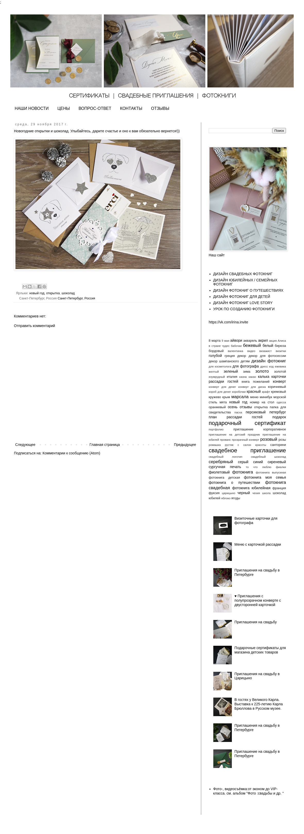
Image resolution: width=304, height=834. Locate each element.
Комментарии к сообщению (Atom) (71, 453)
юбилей (214, 498)
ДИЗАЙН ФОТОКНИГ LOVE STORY (243, 303)
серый (243, 462)
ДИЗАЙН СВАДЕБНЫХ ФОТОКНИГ (243, 274)
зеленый (231, 371)
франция (279, 488)
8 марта (215, 340)
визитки (281, 351)
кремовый (278, 392)
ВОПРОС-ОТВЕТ (95, 108)
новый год (37, 293)
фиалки (281, 467)
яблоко (226, 498)
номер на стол (262, 402)
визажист (265, 351)
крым (226, 397)
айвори (236, 340)
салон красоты (254, 444)
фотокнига (242, 472)
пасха (238, 412)
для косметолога (220, 366)
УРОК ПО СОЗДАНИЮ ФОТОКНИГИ (244, 309)
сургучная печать (225, 467)
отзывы (246, 407)
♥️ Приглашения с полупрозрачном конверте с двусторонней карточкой (257, 600)
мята (223, 402)
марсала (240, 396)
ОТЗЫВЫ (160, 108)
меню (254, 397)
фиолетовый (219, 472)
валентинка (235, 351)
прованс (225, 439)
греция (230, 356)
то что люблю (258, 467)
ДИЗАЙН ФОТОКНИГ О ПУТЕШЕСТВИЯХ (248, 290)
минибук (266, 397)
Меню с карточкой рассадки (257, 544)
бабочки (236, 345)
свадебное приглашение (247, 450)
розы (282, 439)
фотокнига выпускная (271, 472)
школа (266, 493)
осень (233, 407)
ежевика (280, 366)
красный (254, 391)
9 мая (225, 340)
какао (252, 376)
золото (262, 371)
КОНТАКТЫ (131, 108)
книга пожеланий (255, 381)
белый (268, 346)
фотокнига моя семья (265, 477)
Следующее (25, 445)
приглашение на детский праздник (234, 434)
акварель (250, 340)
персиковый (256, 412)
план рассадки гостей (236, 417)
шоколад (68, 293)
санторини (278, 445)
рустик (229, 444)
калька (263, 376)
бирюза (280, 346)
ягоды (235, 498)
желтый (214, 371)
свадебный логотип (225, 456)
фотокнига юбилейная (251, 488)
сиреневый (277, 462)
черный (244, 493)
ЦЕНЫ (63, 108)
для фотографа (245, 366)
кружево (215, 397)
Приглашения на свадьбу (255, 622)
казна (243, 376)
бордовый (216, 351)
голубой (215, 356)
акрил (263, 340)
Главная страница (105, 445)
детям (245, 361)
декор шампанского (224, 361)
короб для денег (220, 391)
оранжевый (217, 407)
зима (246, 371)
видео (251, 351)
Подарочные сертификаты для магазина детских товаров (260, 650)
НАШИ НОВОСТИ (32, 108)
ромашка (215, 444)
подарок (279, 417)
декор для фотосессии (267, 356)
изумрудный (217, 376)
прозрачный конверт (245, 439)
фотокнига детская (224, 477)
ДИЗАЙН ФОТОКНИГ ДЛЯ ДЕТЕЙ (241, 297)
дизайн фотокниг (268, 360)
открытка (53, 293)
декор (241, 356)
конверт (279, 381)
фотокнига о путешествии (234, 482)
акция (273, 340)
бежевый (252, 345)
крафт (266, 391)
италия (232, 377)
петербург (277, 412)
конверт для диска (252, 386)
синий (258, 462)
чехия (256, 493)
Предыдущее (185, 445)
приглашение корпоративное (259, 429)
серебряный (221, 461)
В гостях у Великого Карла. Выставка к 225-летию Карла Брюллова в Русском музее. (258, 704)
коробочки (239, 391)
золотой (280, 371)
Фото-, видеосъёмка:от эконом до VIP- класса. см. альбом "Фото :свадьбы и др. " (248, 791)
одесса (281, 402)
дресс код (267, 366)
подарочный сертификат (247, 423)
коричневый (277, 387)
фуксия (214, 493)
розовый (268, 439)
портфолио (216, 429)
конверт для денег (222, 386)
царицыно (228, 493)
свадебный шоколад (268, 456)
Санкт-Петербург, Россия (76, 298)
